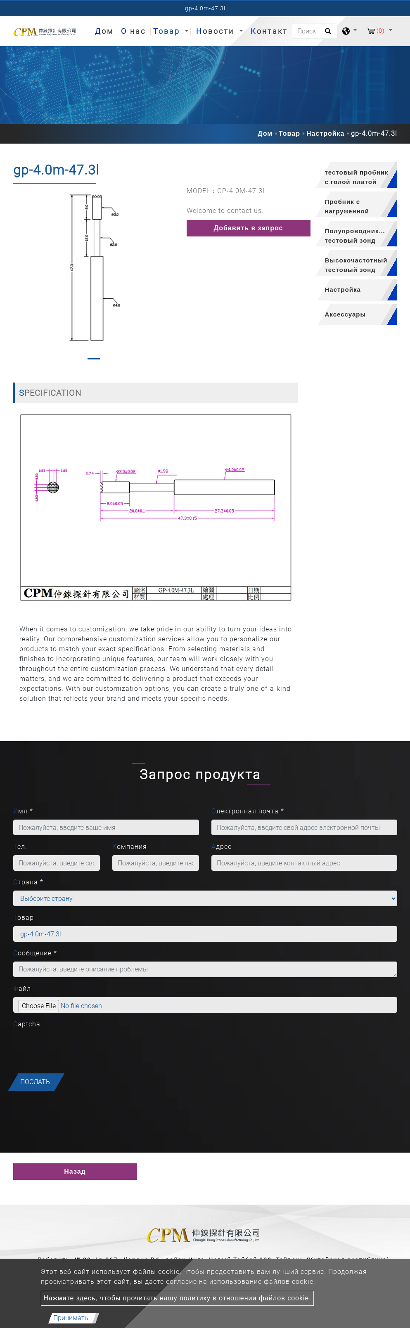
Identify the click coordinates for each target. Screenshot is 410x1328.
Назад (74, 1171)
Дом (106, 30)
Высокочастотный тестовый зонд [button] (356, 265)
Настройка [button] (343, 289)
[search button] (326, 34)
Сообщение (35, 953)
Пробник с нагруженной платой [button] (347, 207)
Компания (129, 847)
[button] (18, 275)
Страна (28, 882)
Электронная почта (247, 811)
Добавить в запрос (248, 228)
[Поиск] (314, 31)
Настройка (325, 133)
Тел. (20, 847)
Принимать (70, 1318)
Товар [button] (168, 31)
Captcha (26, 1024)
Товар (289, 133)
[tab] (353, 175)
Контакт (269, 31)
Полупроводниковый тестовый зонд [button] (361, 235)
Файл (22, 988)
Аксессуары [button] (345, 314)
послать (35, 1082)
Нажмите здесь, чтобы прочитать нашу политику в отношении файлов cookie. (177, 1298)
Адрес (221, 847)
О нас (133, 31)
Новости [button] (216, 31)
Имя (23, 811)
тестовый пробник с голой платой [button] (357, 177)
